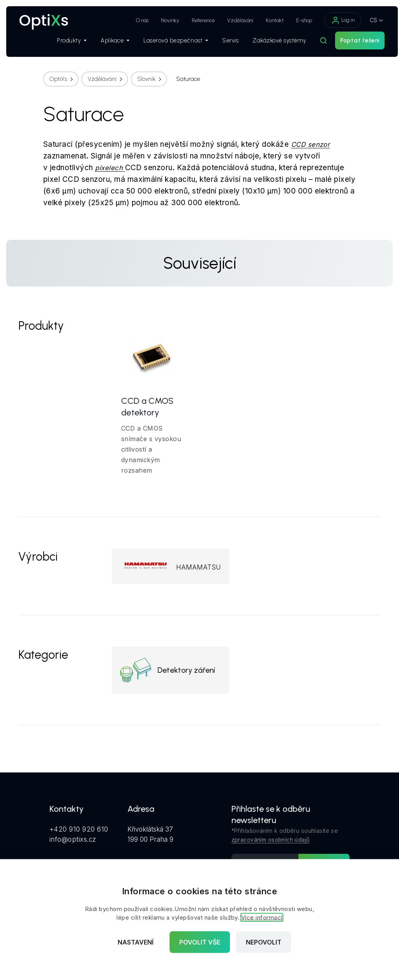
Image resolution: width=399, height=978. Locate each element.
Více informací (261, 917)
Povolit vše (199, 942)
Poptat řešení (352, 43)
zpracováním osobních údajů (270, 844)
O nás (135, 20)
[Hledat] (316, 43)
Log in (335, 20)
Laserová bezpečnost (168, 43)
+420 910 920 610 (78, 833)
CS (366, 20)
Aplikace (107, 43)
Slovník (146, 79)
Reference (195, 20)
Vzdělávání (233, 20)
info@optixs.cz (72, 843)
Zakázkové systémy (272, 43)
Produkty (64, 43)
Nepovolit (263, 942)
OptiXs (58, 79)
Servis (223, 43)
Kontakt (267, 20)
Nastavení (136, 942)
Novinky (163, 20)
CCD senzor (310, 144)
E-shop (297, 20)
